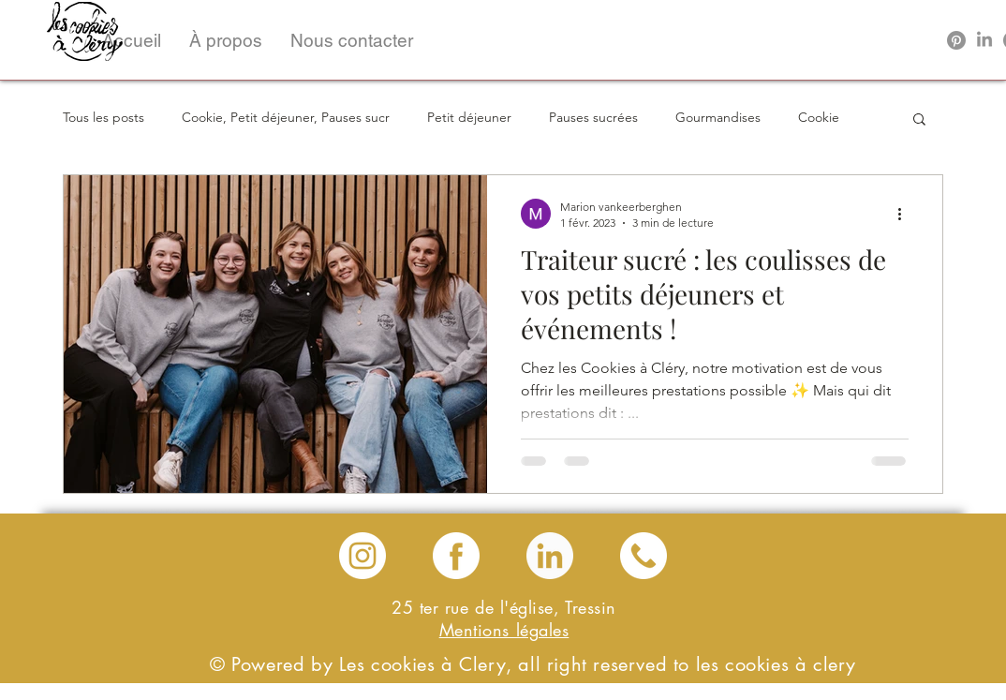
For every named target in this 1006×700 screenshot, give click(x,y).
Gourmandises (718, 117)
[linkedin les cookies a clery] (549, 555)
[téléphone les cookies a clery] (643, 555)
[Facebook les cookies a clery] (456, 555)
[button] (225, 40)
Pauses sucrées (593, 117)
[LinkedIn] (984, 40)
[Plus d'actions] (906, 213)
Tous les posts (103, 117)
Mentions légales (504, 629)
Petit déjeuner (469, 117)
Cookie (818, 117)
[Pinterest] (956, 40)
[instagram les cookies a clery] (362, 555)
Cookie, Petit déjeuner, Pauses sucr (286, 117)
